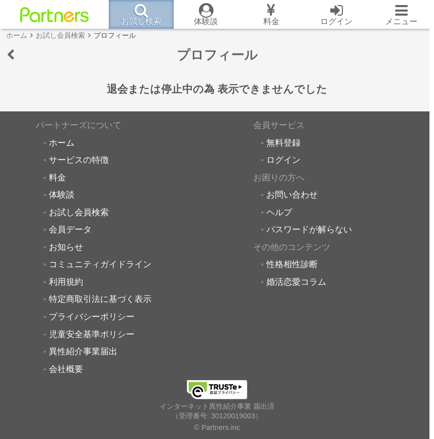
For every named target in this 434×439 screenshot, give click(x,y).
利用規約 (66, 282)
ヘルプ (279, 212)
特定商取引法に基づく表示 (100, 299)
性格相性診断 (292, 264)
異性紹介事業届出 (83, 351)
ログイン (283, 160)
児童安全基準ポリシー (91, 334)
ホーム (62, 143)
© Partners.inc (217, 427)
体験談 (62, 195)
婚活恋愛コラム (296, 282)
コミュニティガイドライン (100, 264)
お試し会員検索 (79, 212)
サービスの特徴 (79, 160)
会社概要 (66, 369)
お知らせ (66, 247)
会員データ (70, 229)
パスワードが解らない (309, 229)
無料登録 (283, 143)
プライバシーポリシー (91, 316)
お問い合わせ (292, 195)
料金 (57, 177)
